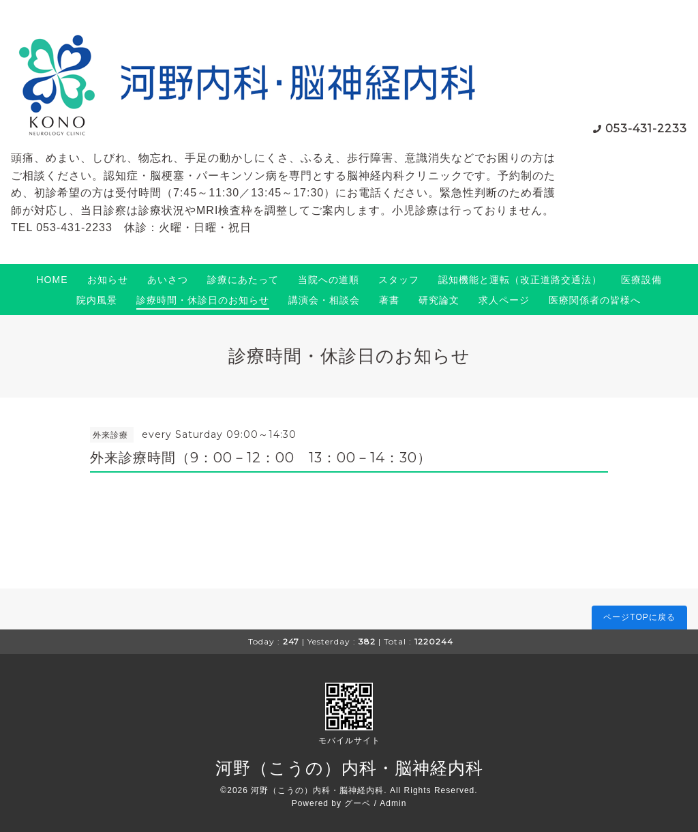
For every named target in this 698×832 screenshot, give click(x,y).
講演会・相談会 (324, 300)
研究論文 (439, 300)
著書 (389, 300)
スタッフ (398, 279)
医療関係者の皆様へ (595, 300)
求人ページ (504, 300)
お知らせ (107, 279)
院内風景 (96, 300)
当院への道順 (328, 279)
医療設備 (641, 279)
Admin (393, 803)
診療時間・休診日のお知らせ (202, 300)
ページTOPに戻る (639, 617)
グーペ (357, 803)
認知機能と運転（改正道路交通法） (520, 279)
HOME (52, 279)
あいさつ (167, 279)
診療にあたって (243, 279)
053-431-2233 (646, 128)
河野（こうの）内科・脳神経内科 (349, 767)
